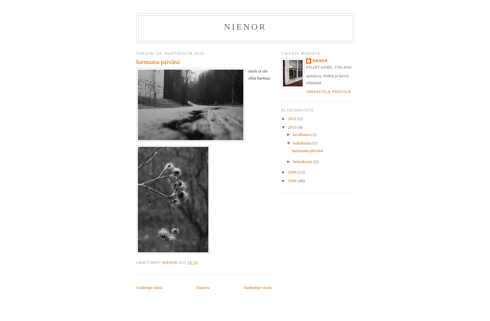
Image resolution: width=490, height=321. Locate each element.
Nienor (245, 27)
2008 (292, 180)
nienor (320, 61)
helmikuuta (303, 161)
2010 (292, 127)
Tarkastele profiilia (328, 92)
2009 (292, 172)
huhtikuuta (303, 143)
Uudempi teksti (149, 287)
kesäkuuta (302, 134)
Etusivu (203, 287)
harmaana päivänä (307, 150)
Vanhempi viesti (257, 287)
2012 (292, 118)
